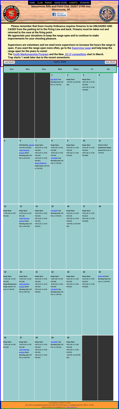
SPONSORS (84, 3)
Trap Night (54, 79)
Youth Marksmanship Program (31, 54)
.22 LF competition (75, 54)
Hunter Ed (101, 276)
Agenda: (31, 145)
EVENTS (73, 2)
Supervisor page (81, 47)
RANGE (48, 2)
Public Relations (71, 407)
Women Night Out (41, 163)
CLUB (40, 2)
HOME (32, 3)
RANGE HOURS (60, 3)
